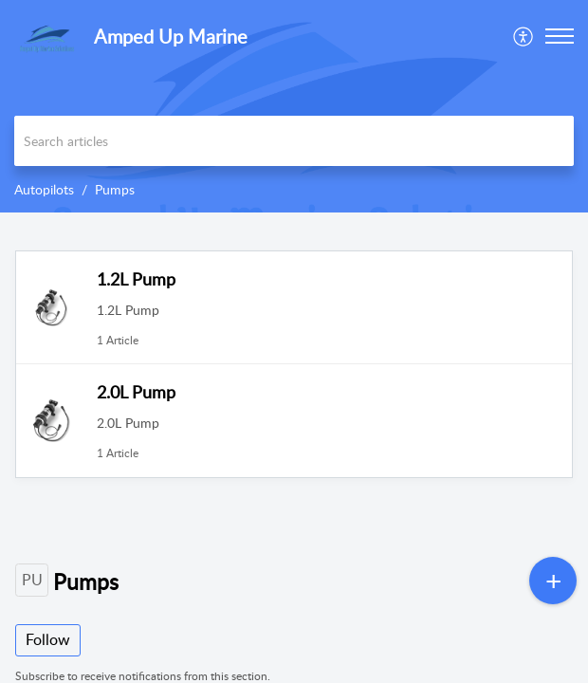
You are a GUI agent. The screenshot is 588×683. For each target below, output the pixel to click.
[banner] (294, 106)
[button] (524, 36)
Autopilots (44, 189)
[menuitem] (524, 36)
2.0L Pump (136, 391)
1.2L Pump (136, 278)
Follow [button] (48, 639)
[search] (294, 141)
